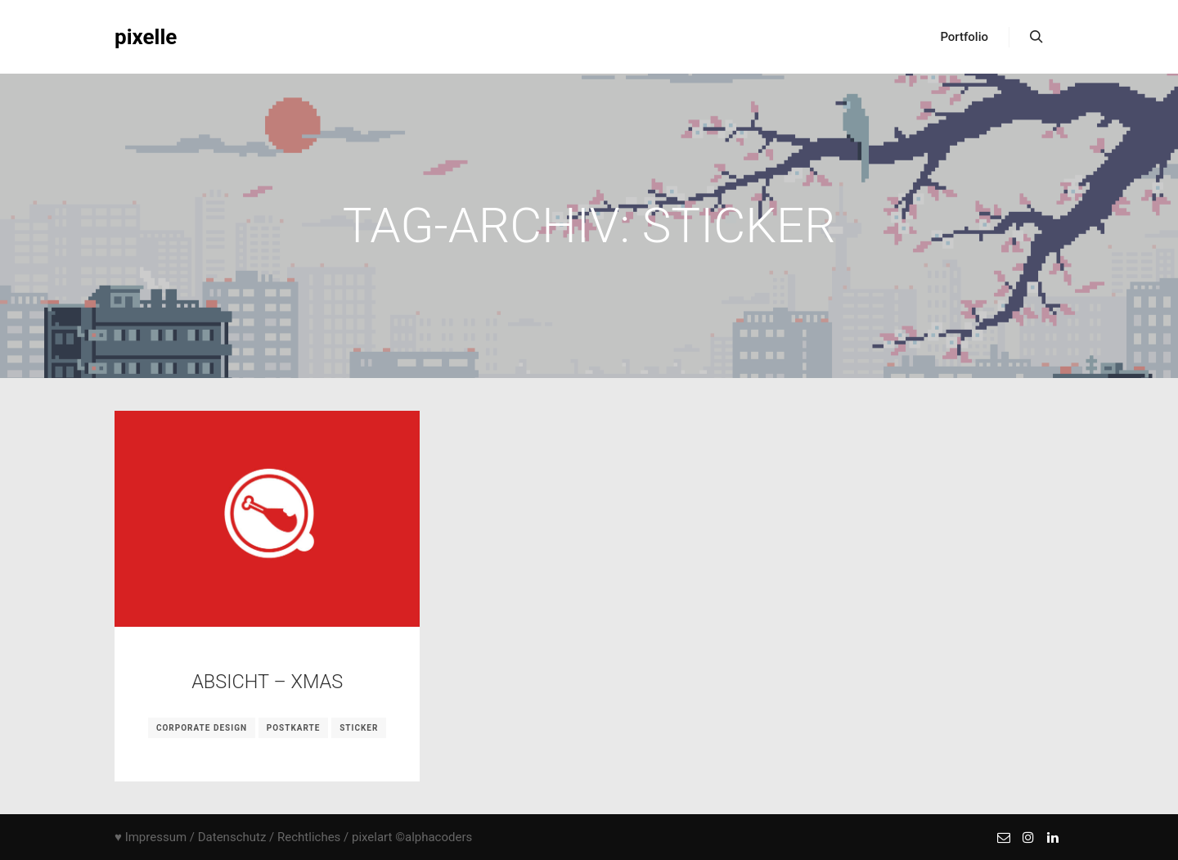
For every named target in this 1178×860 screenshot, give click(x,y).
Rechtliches (308, 837)
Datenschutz (232, 837)
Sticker (358, 727)
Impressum (156, 837)
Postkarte (294, 727)
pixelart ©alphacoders (412, 837)
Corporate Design (201, 727)
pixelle (146, 37)
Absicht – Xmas (267, 681)
